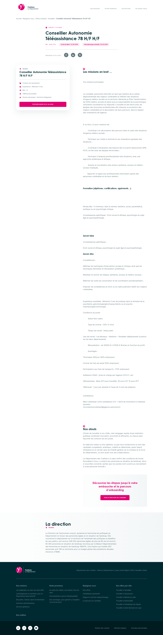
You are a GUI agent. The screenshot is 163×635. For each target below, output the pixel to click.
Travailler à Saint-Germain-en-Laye (128, 608)
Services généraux (23, 607)
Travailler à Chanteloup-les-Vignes (128, 604)
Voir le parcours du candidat (115, 497)
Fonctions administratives (25, 603)
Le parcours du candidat (92, 601)
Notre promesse (111, 8)
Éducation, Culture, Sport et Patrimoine (30, 600)
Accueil (18, 18)
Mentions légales (120, 628)
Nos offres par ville (124, 586)
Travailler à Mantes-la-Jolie (126, 597)
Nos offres (86, 590)
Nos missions (95, 8)
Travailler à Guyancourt (124, 594)
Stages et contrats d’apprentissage (95, 597)
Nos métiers (126, 8)
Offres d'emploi (40, 18)
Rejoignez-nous (141, 8)
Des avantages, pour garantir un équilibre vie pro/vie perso (64, 601)
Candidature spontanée (91, 594)
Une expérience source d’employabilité (63, 596)
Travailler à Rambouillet (124, 601)
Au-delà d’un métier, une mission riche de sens (64, 591)
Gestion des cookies (102, 628)
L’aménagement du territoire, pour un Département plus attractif (29, 595)
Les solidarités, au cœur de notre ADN (30, 590)
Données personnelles (139, 628)
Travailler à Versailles (123, 590)
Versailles (51, 18)
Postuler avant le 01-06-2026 (49, 104)
